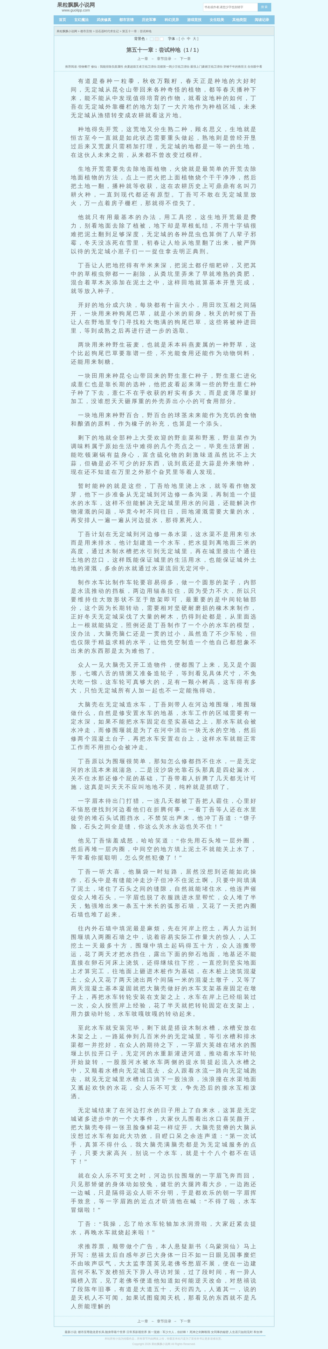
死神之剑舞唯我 (200, 1332)
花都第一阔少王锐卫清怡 (173, 66)
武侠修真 (104, 20)
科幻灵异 (172, 20)
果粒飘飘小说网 (67, 31)
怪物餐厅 (84, 66)
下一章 (185, 59)
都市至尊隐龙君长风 (91, 1332)
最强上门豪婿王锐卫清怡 (206, 66)
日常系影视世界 (136, 1332)
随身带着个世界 (115, 1332)
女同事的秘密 (220, 1332)
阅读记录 (262, 20)
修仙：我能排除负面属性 (107, 66)
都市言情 (126, 20)
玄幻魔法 (81, 20)
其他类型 (239, 20)
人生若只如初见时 (241, 1332)
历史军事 (149, 20)
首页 (62, 20)
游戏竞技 (194, 20)
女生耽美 (217, 20)
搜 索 (264, 7)
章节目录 (164, 59)
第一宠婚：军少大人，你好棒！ (168, 1332)
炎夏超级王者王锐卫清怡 (140, 66)
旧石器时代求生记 (107, 31)
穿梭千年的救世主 (235, 66)
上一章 (142, 59)
